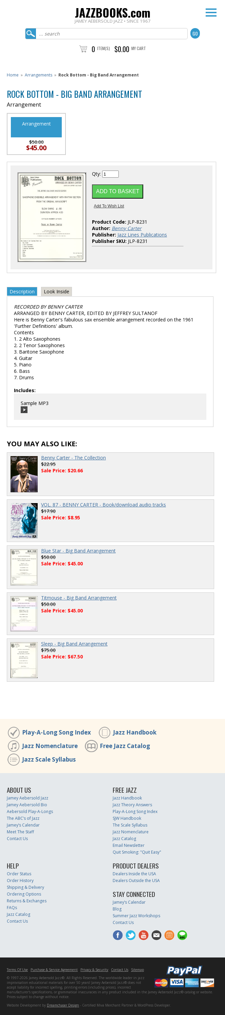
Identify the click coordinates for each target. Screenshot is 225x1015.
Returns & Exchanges (26, 901)
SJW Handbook (127, 818)
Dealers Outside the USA (136, 880)
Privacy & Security (94, 969)
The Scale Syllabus (130, 825)
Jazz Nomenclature (50, 746)
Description (22, 291)
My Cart (138, 48)
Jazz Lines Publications (142, 234)
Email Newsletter (129, 845)
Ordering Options (24, 894)
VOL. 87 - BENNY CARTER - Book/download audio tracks (103, 504)
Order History (20, 880)
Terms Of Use (17, 969)
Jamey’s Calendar (23, 825)
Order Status (19, 874)
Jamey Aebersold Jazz (27, 798)
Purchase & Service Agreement (54, 969)
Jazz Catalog (124, 838)
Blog (117, 909)
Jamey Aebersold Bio (27, 805)
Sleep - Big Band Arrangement (74, 643)
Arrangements (38, 75)
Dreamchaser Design (63, 1005)
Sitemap (137, 969)
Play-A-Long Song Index (56, 732)
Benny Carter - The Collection (73, 457)
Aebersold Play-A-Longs (30, 811)
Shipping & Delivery (25, 887)
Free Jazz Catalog (125, 746)
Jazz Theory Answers (132, 805)
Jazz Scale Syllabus (49, 759)
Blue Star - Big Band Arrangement (78, 550)
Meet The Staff (20, 832)
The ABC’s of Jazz (23, 818)
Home (13, 75)
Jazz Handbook (134, 732)
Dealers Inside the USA (134, 874)
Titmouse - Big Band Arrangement (79, 597)
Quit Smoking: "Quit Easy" (137, 852)
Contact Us (17, 838)
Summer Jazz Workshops (136, 916)
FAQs (12, 907)
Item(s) (103, 48)
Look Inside (56, 291)
